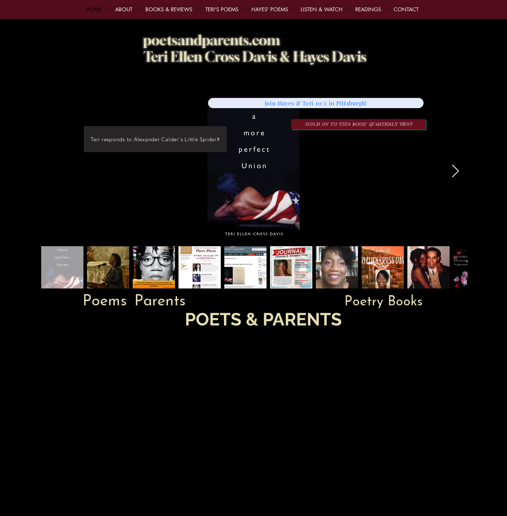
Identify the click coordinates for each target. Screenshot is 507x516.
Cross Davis (242, 56)
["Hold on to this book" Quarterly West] (358, 124)
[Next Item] (455, 171)
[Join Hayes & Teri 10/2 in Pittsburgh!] (316, 103)
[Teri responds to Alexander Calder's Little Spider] (155, 139)
